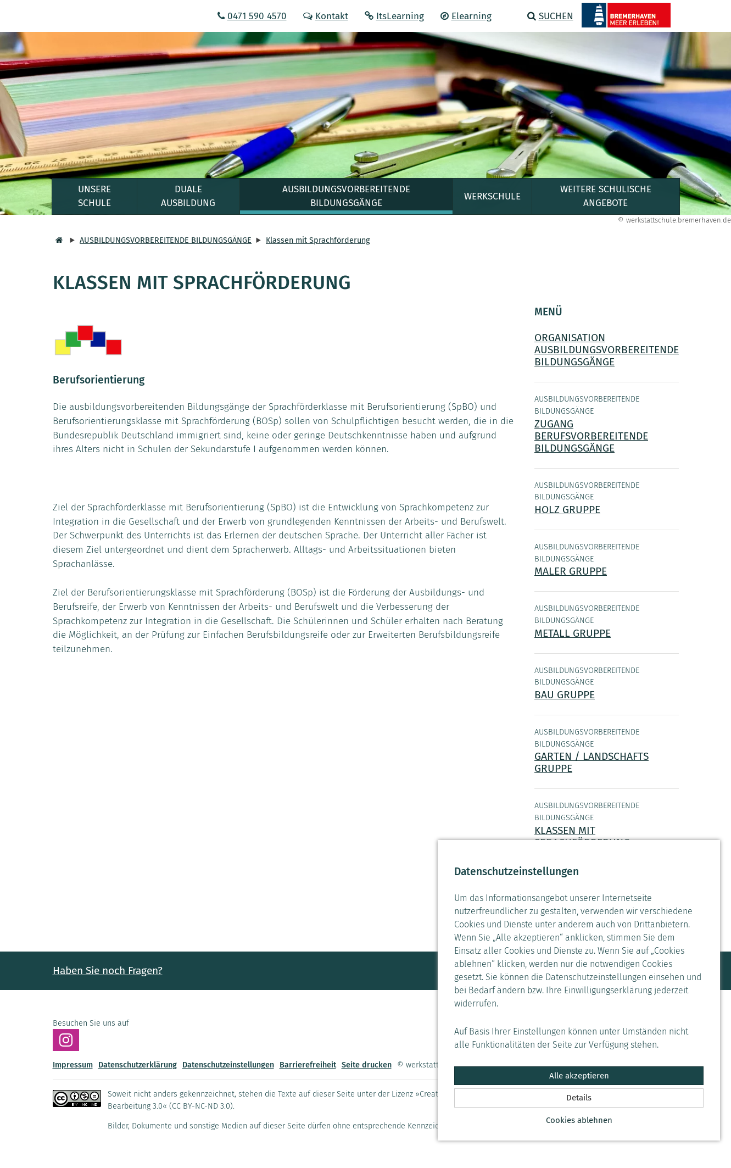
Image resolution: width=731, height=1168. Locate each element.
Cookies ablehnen (579, 1120)
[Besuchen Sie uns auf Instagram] (66, 1040)
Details (579, 1098)
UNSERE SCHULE (94, 196)
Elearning (466, 16)
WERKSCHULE (492, 196)
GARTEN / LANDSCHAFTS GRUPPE (591, 762)
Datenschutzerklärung (137, 1065)
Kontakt (325, 16)
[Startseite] (58, 240)
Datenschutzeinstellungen (228, 1065)
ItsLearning (394, 16)
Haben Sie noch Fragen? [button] (108, 970)
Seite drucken (367, 1065)
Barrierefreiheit (308, 1065)
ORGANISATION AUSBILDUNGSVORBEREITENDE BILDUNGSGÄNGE (606, 349)
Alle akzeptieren (579, 1076)
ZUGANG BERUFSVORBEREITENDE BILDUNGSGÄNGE (591, 436)
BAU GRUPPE (564, 694)
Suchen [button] (550, 16)
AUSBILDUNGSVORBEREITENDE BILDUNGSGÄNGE (346, 196)
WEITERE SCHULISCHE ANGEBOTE (605, 196)
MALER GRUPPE (570, 571)
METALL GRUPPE (572, 633)
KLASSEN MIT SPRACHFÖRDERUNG (582, 836)
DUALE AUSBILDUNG (188, 196)
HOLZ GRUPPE (567, 509)
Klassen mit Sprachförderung (318, 240)
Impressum (73, 1065)
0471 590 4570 (252, 16)
